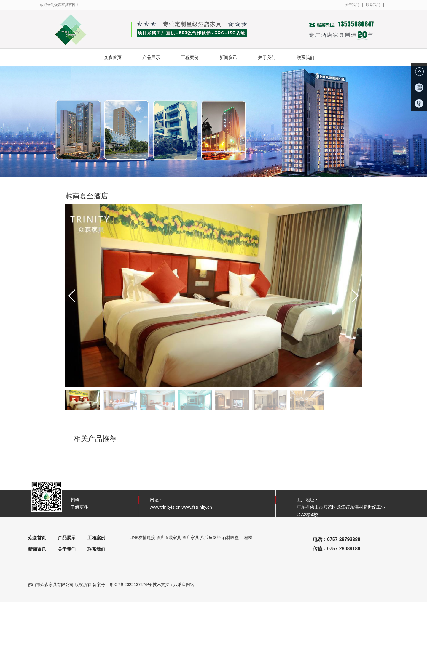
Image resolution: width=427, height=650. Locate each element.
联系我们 (373, 5)
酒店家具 (190, 537)
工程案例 (194, 57)
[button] (355, 295)
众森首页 (113, 57)
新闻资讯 (233, 57)
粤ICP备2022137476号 (130, 584)
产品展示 (156, 57)
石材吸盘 (230, 537)
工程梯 (246, 537)
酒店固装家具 (168, 537)
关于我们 (352, 5)
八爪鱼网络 (210, 537)
